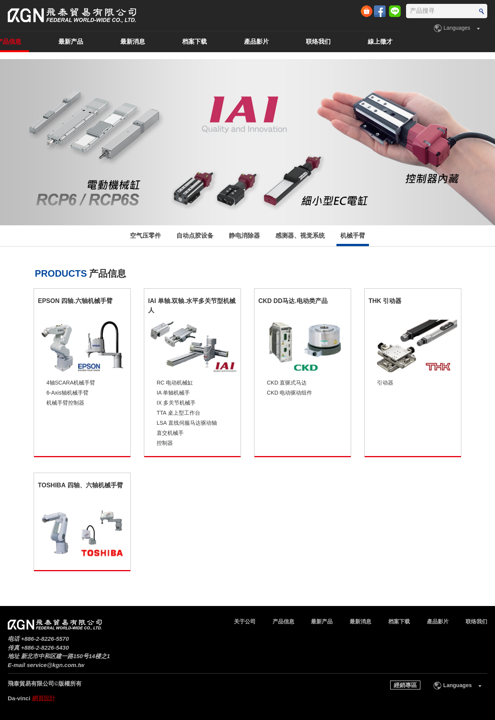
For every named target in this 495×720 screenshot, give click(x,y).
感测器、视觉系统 (300, 235)
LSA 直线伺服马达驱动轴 (187, 423)
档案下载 (289, 41)
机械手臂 (352, 235)
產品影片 (351, 41)
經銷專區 (405, 685)
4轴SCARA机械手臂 (70, 383)
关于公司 (41, 41)
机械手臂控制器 (65, 403)
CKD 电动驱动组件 (289, 393)
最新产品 (165, 41)
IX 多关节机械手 (176, 403)
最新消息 (227, 41)
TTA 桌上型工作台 (178, 413)
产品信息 (103, 41)
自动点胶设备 (194, 235)
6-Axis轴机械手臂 (67, 393)
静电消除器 (244, 235)
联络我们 (413, 41)
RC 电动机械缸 (175, 383)
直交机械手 (170, 433)
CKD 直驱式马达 (287, 383)
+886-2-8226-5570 (45, 638)
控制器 (165, 443)
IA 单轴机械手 (173, 393)
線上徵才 (475, 41)
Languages (457, 28)
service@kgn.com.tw (55, 665)
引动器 (385, 383)
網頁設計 (43, 698)
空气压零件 (145, 235)
